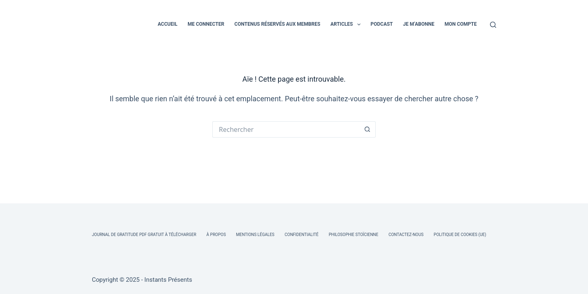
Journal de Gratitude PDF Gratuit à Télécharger (144, 234)
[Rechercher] (493, 25)
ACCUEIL (167, 24)
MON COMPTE (461, 24)
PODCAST (382, 24)
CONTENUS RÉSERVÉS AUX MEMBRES (277, 24)
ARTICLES (346, 24)
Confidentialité (301, 234)
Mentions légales (255, 234)
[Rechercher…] (285, 129)
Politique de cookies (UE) (460, 234)
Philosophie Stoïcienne (353, 234)
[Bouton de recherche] (367, 129)
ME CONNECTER (205, 24)
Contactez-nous (405, 234)
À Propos (216, 234)
